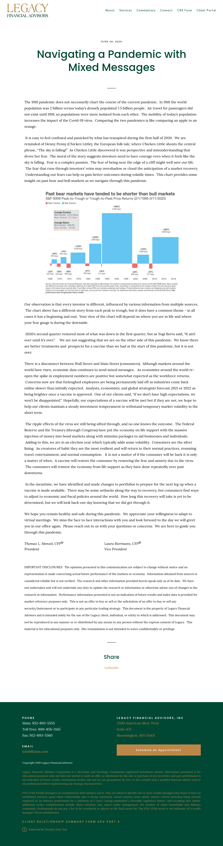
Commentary (146, 10)
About (110, 10)
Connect (166, 10)
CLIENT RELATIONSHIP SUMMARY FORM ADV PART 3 (71, 822)
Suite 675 (124, 729)
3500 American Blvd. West (138, 723)
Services (125, 10)
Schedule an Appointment (158, 750)
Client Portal (206, 10)
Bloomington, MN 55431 (136, 735)
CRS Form (184, 10)
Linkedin (111, 667)
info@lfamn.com (35, 751)
